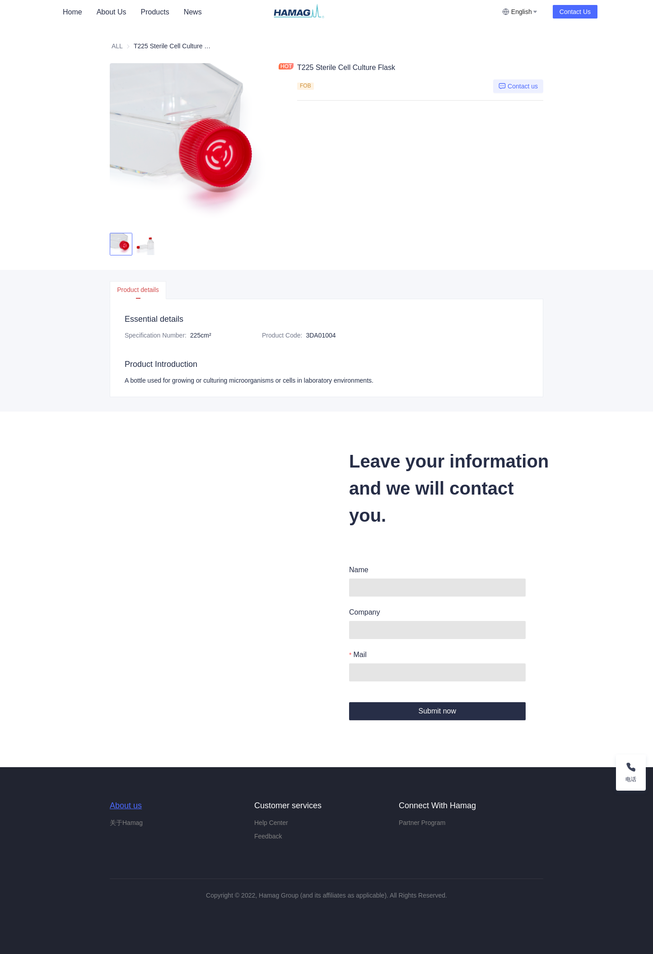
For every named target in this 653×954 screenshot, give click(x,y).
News (193, 12)
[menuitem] (72, 12)
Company (364, 612)
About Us (111, 12)
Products (155, 12)
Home (72, 12)
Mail (359, 654)
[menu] (163, 11)
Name (358, 570)
